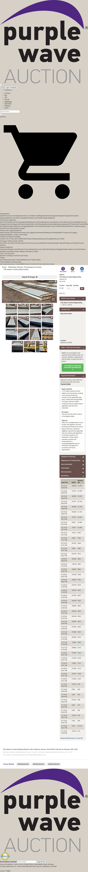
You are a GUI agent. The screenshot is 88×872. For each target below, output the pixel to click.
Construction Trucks (13, 264)
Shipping (7, 106)
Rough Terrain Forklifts (53, 226)
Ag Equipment (4, 214)
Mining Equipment (63, 224)
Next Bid (69, 285)
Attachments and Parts (35, 222)
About (7, 108)
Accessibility (38, 864)
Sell (6, 97)
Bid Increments (66, 472)
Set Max (76, 285)
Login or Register (11, 87)
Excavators (48, 224)
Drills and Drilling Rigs (37, 224)
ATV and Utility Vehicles (13, 243)
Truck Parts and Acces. (42, 264)
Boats (42, 243)
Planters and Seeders (36, 218)
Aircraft (2, 243)
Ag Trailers (3, 260)
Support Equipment (6, 247)
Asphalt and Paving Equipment (17, 222)
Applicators (20, 216)
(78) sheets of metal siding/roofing (16, 269)
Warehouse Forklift (58, 239)
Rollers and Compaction (38, 226)
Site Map (51, 864)
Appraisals (8, 104)
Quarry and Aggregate (23, 226)
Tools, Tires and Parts (7, 253)
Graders (54, 224)
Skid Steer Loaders (73, 226)
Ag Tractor (13, 216)
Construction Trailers (14, 260)
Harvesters (45, 216)
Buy (6, 95)
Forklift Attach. (27, 239)
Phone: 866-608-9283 (25, 866)
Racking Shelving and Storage (42, 239)
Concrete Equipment (13, 224)
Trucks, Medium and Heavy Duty (10, 262)
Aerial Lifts (3, 222)
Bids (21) (62, 293)
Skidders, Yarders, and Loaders (17, 234)
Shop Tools (13, 255)
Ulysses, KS (62, 279)
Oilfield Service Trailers (28, 260)
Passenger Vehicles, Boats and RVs (11, 241)
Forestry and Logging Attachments (32, 232)
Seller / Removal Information (71, 347)
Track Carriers (10, 228)
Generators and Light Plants (40, 249)
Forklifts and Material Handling (10, 237)
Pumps (7, 251)
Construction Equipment (8, 220)
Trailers (2, 258)
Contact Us (8, 90)
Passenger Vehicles (58, 243)
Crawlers (27, 224)
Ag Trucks (3, 264)
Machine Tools (5, 255)
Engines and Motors (15, 249)
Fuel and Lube (26, 249)
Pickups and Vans (71, 243)
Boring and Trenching (71, 222)
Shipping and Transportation (70, 460)
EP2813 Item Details (68, 298)
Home (4, 267)
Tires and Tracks (22, 255)
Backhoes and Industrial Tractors (53, 222)
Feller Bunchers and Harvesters (10, 232)
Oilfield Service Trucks (27, 264)
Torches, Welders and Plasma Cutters (26, 251)
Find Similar (65, 468)
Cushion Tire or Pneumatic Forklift (11, 239)
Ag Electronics (5, 216)
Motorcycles (48, 243)
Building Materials (23, 764)
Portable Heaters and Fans (71, 249)
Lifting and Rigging (56, 249)
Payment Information (68, 375)
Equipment (8, 101)
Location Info (65, 309)
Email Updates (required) (8, 862)
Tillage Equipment (49, 218)
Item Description (66, 464)
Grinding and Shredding (51, 232)
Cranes (22, 224)
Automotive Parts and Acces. (30, 243)
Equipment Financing (68, 456)
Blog (45, 864)
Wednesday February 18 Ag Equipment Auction (25, 267)
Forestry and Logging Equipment (10, 230)
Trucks (52, 264)
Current (62, 285)
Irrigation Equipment (65, 216)
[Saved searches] (1, 84)
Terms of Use (18, 864)
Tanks (12, 251)
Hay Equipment (54, 216)
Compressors (4, 249)
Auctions (7, 93)
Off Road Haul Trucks (76, 224)
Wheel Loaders (20, 228)
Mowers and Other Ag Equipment (18, 218)
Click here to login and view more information (72, 367)
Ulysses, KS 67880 (66, 342)
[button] (44, 206)
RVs (78, 243)
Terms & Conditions (6, 864)
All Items (3, 117)
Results (7, 99)
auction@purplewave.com (70, 443)
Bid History (65, 476)
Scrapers (64, 226)
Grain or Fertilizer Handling (33, 216)
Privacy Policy (28, 864)
